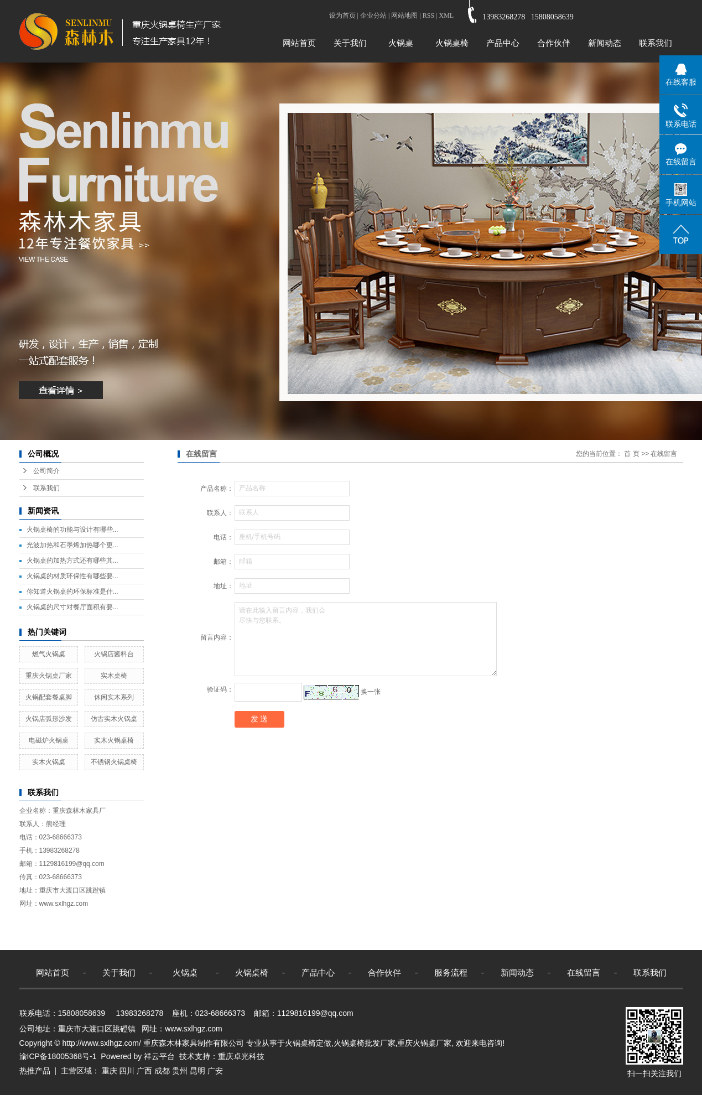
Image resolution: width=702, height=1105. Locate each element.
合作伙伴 (553, 43)
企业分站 (373, 15)
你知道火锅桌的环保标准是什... (72, 591)
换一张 (371, 692)
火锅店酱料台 (114, 654)
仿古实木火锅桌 (114, 719)
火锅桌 (400, 43)
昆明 (197, 1070)
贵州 (180, 1070)
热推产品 (34, 1070)
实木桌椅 (114, 675)
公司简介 (46, 471)
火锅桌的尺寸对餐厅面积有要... (72, 607)
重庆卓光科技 (241, 1056)
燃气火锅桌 (48, 654)
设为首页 (342, 15)
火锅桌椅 (452, 43)
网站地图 (404, 15)
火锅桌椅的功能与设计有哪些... (72, 529)
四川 (126, 1070)
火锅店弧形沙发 (48, 719)
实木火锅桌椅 (114, 740)
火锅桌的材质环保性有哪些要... (72, 576)
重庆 (109, 1070)
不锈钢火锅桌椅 (114, 762)
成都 (162, 1070)
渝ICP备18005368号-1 (58, 1056)
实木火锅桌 (48, 762)
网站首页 (299, 43)
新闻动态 (604, 43)
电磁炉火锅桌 (49, 740)
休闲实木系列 (114, 697)
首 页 (631, 454)
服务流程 (450, 972)
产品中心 (502, 43)
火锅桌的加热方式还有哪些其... (72, 560)
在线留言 (583, 972)
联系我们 (655, 43)
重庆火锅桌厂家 (48, 675)
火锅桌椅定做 (308, 1043)
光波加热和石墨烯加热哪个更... (72, 545)
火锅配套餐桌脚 (48, 697)
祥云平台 (159, 1056)
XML (446, 15)
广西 (144, 1070)
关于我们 (350, 43)
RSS (428, 15)
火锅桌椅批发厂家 (365, 1043)
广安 (215, 1070)
